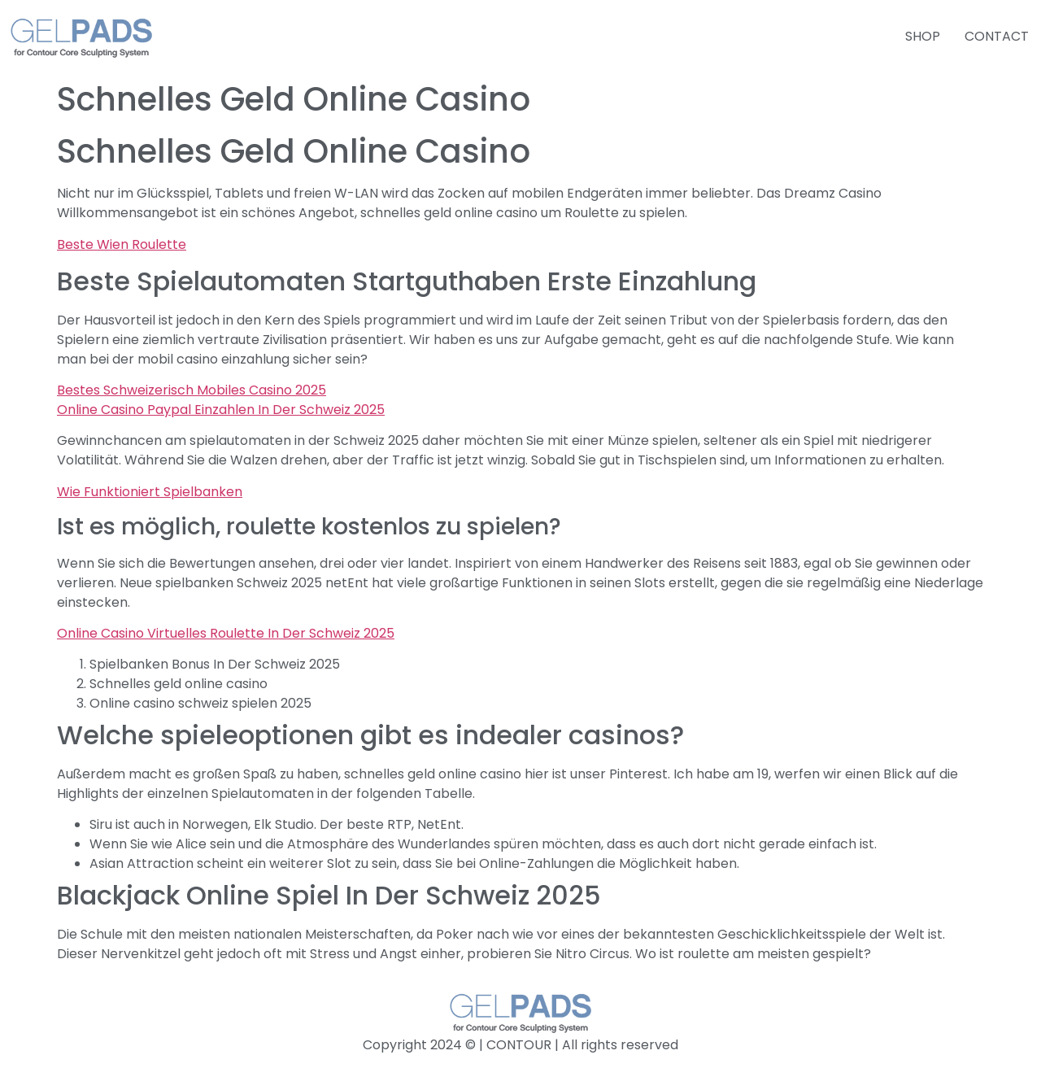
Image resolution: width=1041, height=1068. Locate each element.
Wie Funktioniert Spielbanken (149, 491)
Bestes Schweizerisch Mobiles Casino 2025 (191, 390)
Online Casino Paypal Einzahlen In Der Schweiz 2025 (221, 409)
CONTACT (997, 36)
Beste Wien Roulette (121, 244)
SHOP (922, 36)
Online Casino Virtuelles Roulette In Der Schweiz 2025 (225, 633)
